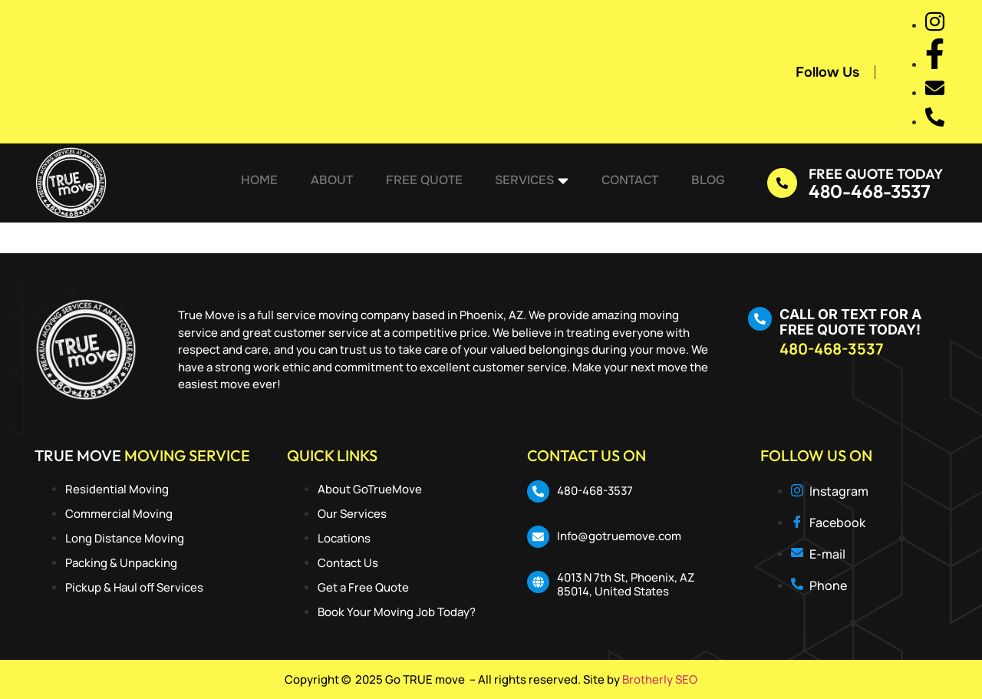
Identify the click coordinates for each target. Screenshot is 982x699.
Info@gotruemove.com (619, 536)
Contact (626, 183)
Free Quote (424, 183)
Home (264, 183)
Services (530, 183)
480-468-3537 (870, 191)
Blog (702, 183)
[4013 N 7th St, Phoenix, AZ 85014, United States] (538, 582)
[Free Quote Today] (782, 183)
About (334, 183)
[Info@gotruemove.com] (538, 537)
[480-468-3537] (538, 491)
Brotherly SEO (659, 679)
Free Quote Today (876, 174)
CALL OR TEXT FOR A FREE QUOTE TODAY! (850, 322)
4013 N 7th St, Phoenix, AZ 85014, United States (625, 584)
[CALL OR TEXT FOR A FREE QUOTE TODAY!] (760, 319)
